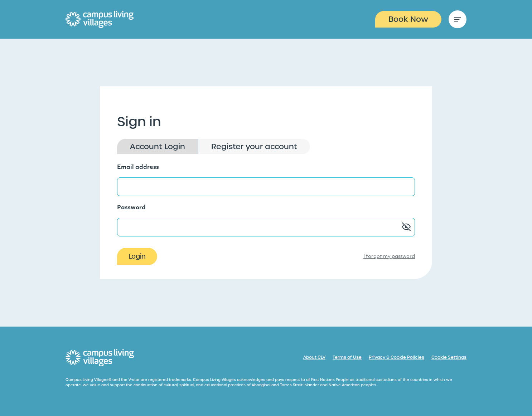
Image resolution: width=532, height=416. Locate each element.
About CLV (314, 357)
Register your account (254, 146)
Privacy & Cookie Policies (396, 357)
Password (131, 208)
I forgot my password (389, 256)
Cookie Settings (448, 357)
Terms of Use (347, 357)
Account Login (157, 146)
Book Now (408, 19)
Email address (138, 167)
